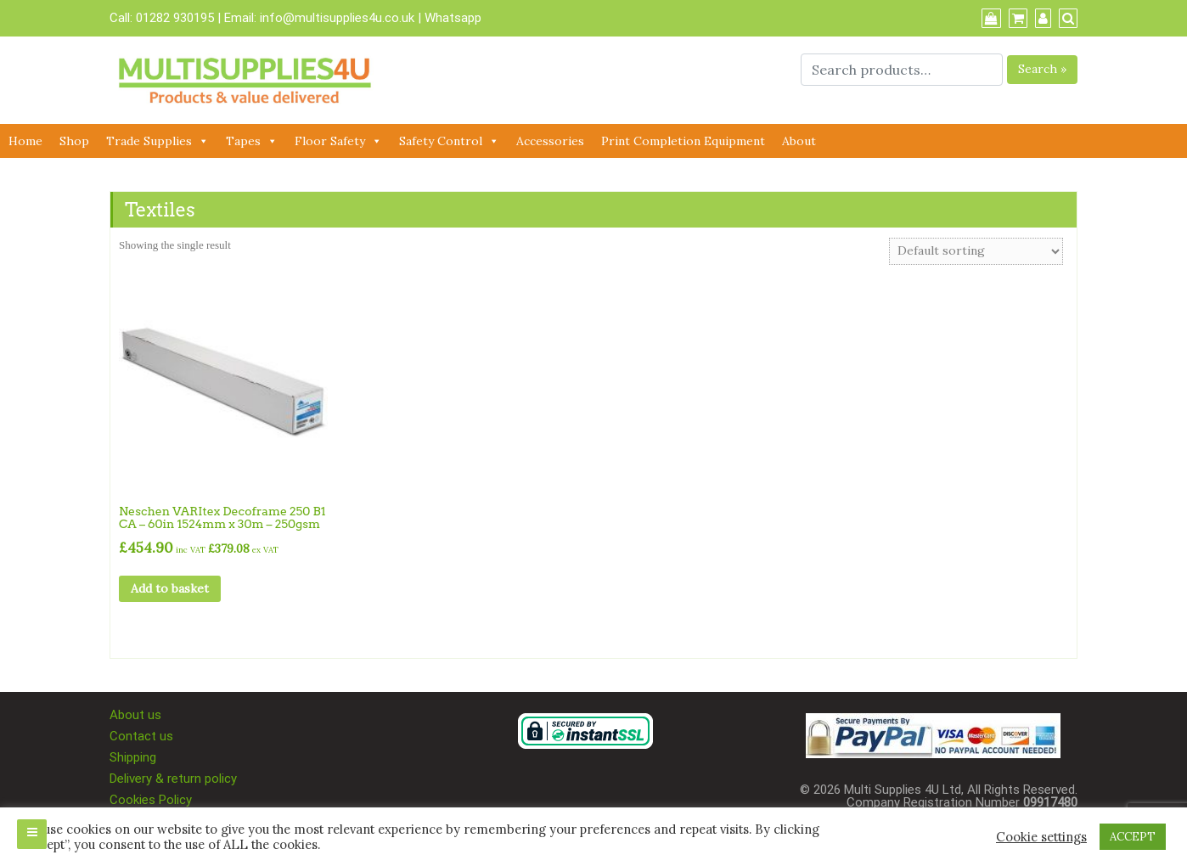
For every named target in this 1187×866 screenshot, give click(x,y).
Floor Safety (338, 141)
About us (135, 715)
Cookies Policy (151, 799)
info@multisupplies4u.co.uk (339, 17)
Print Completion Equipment (683, 141)
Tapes (252, 141)
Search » (1042, 68)
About (799, 141)
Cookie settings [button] (1041, 837)
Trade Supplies (157, 141)
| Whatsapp (449, 17)
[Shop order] (976, 251)
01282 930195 (175, 17)
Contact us (141, 736)
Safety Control (449, 141)
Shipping (133, 757)
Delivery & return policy (173, 778)
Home (25, 141)
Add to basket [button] (170, 588)
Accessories (550, 141)
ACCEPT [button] (1133, 836)
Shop (74, 141)
